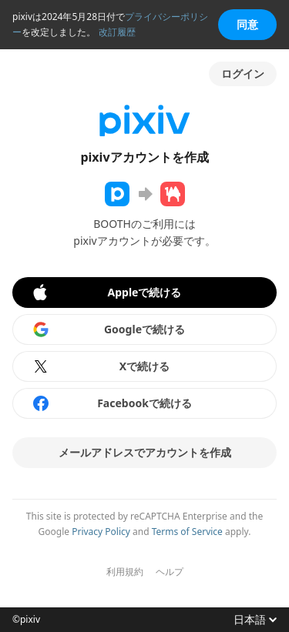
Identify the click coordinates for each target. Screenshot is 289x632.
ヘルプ (169, 572)
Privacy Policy (101, 531)
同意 (247, 24)
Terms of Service (187, 531)
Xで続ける (101, 366)
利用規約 (124, 572)
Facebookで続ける (112, 403)
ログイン (242, 73)
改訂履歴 (117, 31)
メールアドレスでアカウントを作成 (145, 452)
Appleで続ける (106, 292)
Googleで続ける (108, 329)
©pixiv (26, 619)
